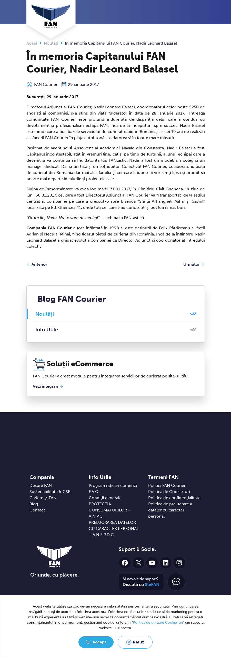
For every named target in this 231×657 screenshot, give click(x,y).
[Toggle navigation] (203, 12)
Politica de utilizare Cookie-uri (158, 622)
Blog (33, 503)
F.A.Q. (94, 491)
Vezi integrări (45, 386)
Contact (37, 510)
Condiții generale (105, 497)
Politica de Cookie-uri (169, 491)
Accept (99, 642)
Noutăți (51, 43)
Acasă (31, 43)
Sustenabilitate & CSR (50, 491)
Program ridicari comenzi (113, 485)
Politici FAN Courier (167, 485)
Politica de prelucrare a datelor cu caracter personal (170, 510)
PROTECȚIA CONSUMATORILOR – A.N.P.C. (110, 510)
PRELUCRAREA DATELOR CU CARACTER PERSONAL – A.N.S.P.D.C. (114, 528)
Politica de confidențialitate (174, 497)
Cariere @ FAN (42, 497)
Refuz (138, 642)
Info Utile (46, 329)
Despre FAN (40, 485)
